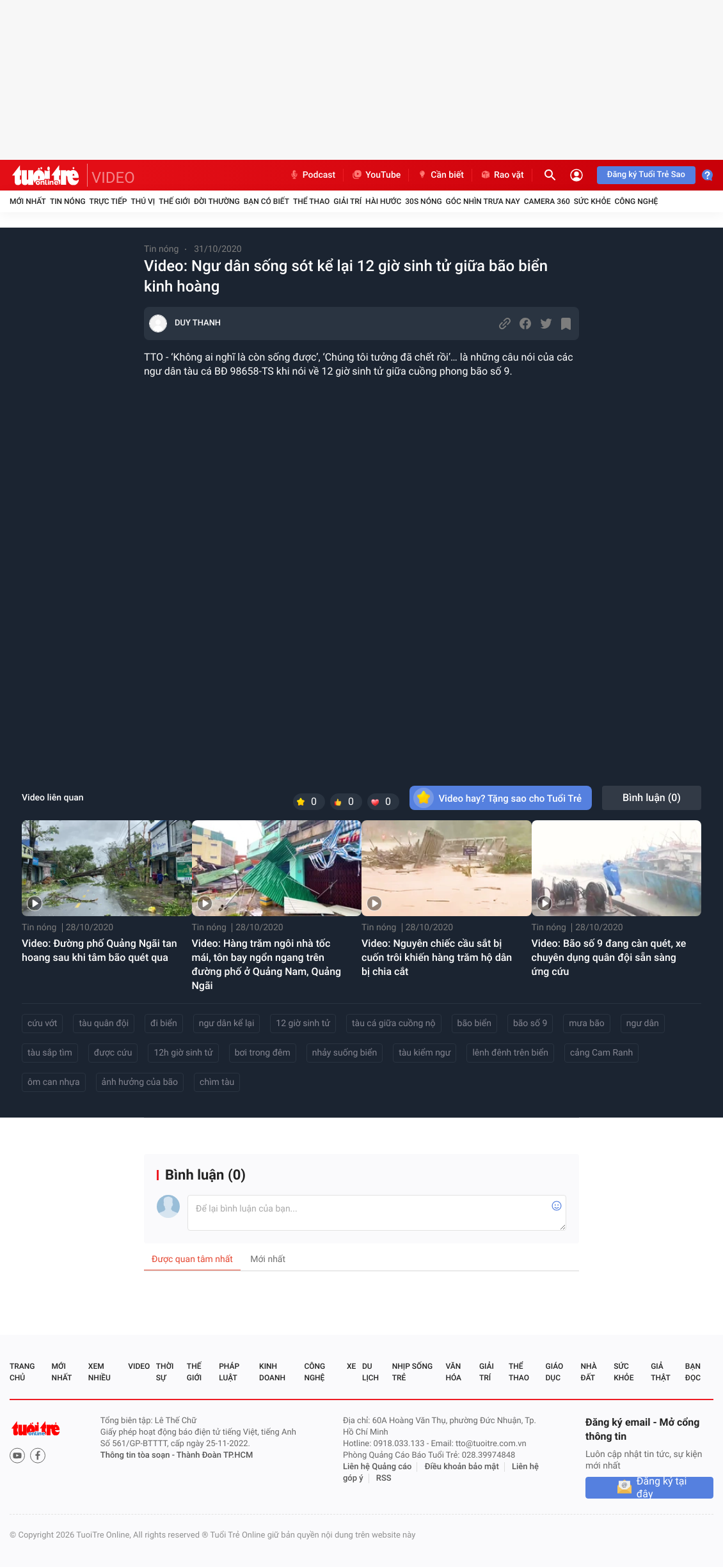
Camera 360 (547, 201)
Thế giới (174, 201)
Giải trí (347, 201)
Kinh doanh (272, 1372)
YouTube (376, 175)
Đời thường (217, 201)
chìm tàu (217, 1082)
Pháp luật (229, 1372)
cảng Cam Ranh (601, 1053)
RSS (384, 1478)
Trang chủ (22, 1372)
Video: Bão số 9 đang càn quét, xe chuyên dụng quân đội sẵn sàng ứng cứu (609, 957)
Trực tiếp (108, 201)
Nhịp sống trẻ (412, 1372)
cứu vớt (42, 1023)
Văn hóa (453, 1372)
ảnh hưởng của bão (140, 1082)
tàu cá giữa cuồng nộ (394, 1023)
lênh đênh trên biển (510, 1053)
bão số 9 (530, 1023)
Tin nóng (68, 201)
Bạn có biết (266, 201)
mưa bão (586, 1023)
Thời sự (165, 1372)
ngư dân (642, 1023)
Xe (351, 1366)
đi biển (163, 1023)
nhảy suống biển (344, 1053)
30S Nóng (423, 201)
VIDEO (113, 178)
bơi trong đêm (262, 1053)
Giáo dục (555, 1372)
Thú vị (143, 201)
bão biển (474, 1023)
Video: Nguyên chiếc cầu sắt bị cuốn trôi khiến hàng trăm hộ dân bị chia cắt (437, 957)
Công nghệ (636, 201)
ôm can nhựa (54, 1082)
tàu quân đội (104, 1023)
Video (139, 1366)
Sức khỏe (592, 201)
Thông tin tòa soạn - (138, 1455)
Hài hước (383, 201)
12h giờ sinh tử (183, 1053)
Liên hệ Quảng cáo (377, 1467)
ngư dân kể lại (227, 1023)
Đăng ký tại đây (662, 1488)
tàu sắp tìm (50, 1053)
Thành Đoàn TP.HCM (215, 1455)
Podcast (312, 175)
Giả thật (660, 1372)
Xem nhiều (99, 1372)
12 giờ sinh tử (303, 1023)
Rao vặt (502, 175)
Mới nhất (28, 201)
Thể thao (311, 201)
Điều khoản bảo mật (462, 1467)
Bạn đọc (693, 1372)
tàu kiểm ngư (424, 1053)
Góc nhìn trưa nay (483, 201)
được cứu (113, 1053)
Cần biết (440, 175)
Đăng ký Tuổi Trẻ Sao (646, 175)
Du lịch (370, 1372)
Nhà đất (588, 1372)
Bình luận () (652, 797)
